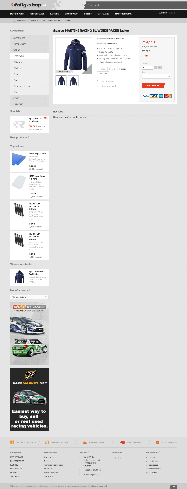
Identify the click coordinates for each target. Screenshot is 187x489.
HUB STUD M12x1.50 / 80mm (34, 236)
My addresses (152, 465)
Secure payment (51, 472)
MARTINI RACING (123, 14)
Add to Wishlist (108, 81)
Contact (84, 453)
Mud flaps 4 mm (37, 153)
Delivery (47, 461)
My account (153, 453)
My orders (150, 457)
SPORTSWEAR (71, 14)
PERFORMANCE (37, 14)
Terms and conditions (53, 465)
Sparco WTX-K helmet (35, 120)
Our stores (48, 457)
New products (20, 137)
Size (144, 72)
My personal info (153, 468)
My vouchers (151, 472)
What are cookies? (99, 486)
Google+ (123, 69)
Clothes (17, 68)
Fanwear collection (22, 86)
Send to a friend (109, 86)
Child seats (19, 62)
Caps (16, 92)
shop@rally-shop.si (91, 474)
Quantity (146, 63)
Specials (17, 111)
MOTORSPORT (17, 14)
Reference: (102, 38)
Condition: (101, 43)
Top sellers (18, 146)
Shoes (16, 74)
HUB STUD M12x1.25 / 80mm (34, 206)
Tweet (102, 69)
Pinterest (103, 73)
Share (112, 69)
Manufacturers (21, 290)
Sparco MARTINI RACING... (37, 272)
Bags (16, 80)
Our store (48, 476)
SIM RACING (103, 14)
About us (48, 468)
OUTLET (88, 14)
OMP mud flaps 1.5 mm (37, 177)
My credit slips (152, 461)
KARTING (54, 14)
